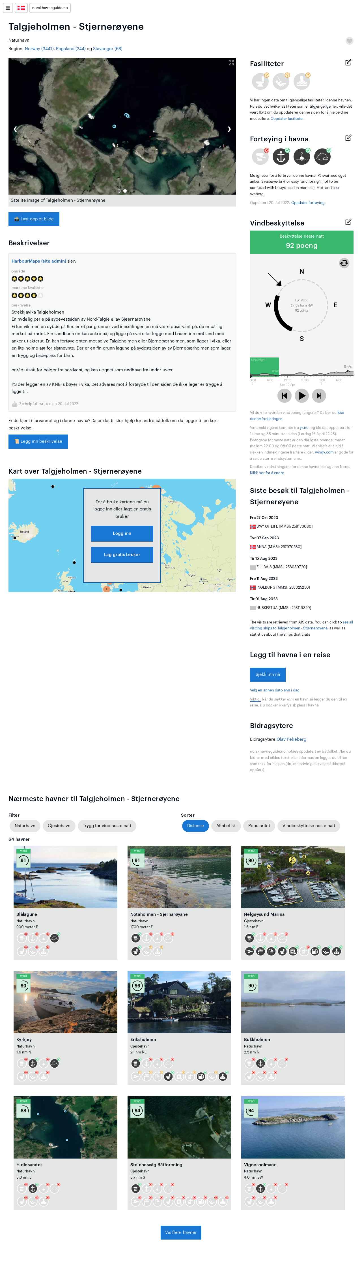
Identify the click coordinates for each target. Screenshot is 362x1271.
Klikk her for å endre (267, 473)
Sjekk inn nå (268, 674)
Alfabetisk (226, 826)
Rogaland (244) (71, 49)
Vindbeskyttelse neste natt (309, 826)
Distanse (195, 826)
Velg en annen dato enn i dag (274, 690)
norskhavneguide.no (50, 8)
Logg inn (122, 533)
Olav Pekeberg (291, 739)
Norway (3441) (39, 49)
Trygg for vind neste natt (107, 826)
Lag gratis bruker (122, 555)
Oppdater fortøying (308, 203)
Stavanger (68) (107, 49)
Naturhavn (25, 826)
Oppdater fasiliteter (287, 118)
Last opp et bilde (34, 219)
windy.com (324, 452)
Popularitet (259, 826)
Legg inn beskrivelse (38, 441)
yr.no (304, 427)
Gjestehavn (59, 826)
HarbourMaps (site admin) (39, 261)
